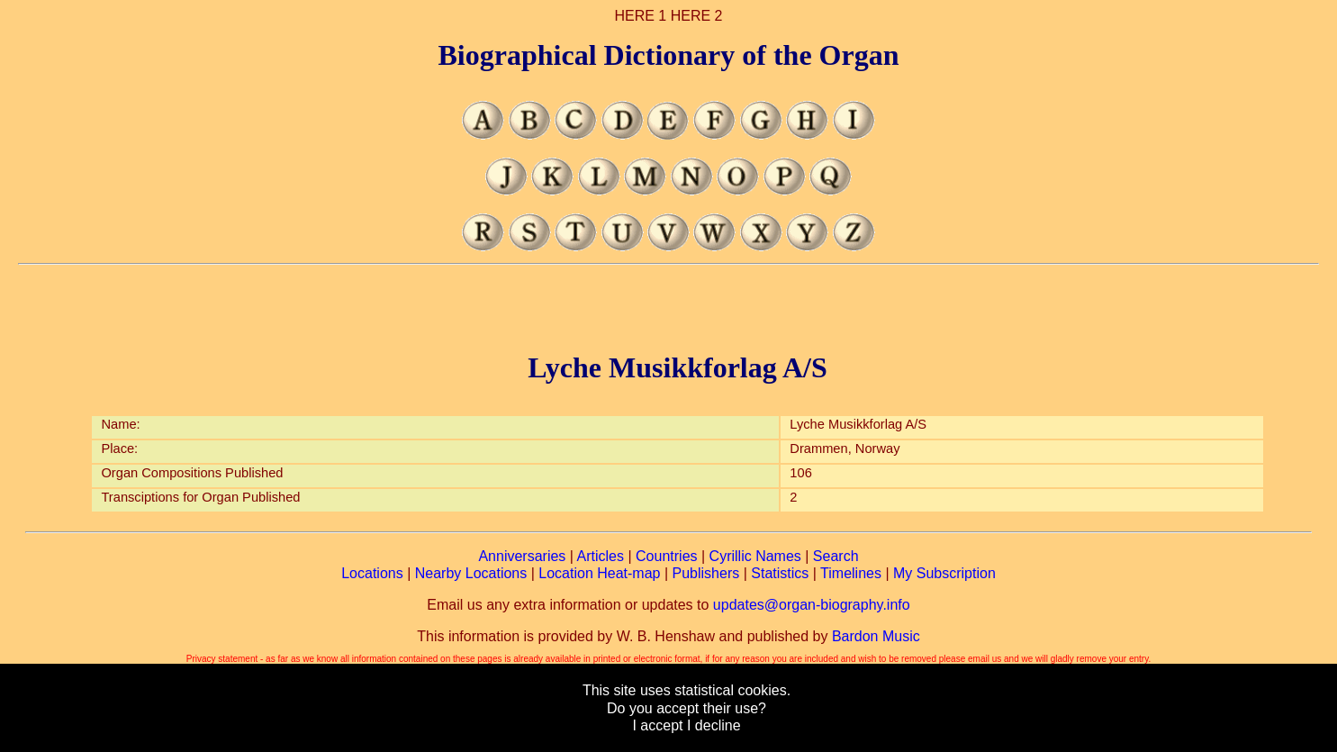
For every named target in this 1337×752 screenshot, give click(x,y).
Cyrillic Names (755, 556)
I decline (714, 725)
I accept (657, 725)
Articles (600, 556)
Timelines (850, 573)
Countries (666, 556)
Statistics (780, 573)
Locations (372, 573)
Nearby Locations (471, 573)
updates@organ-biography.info (811, 604)
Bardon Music (876, 636)
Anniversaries (521, 556)
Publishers (706, 573)
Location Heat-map (599, 573)
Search (836, 556)
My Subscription (944, 573)
